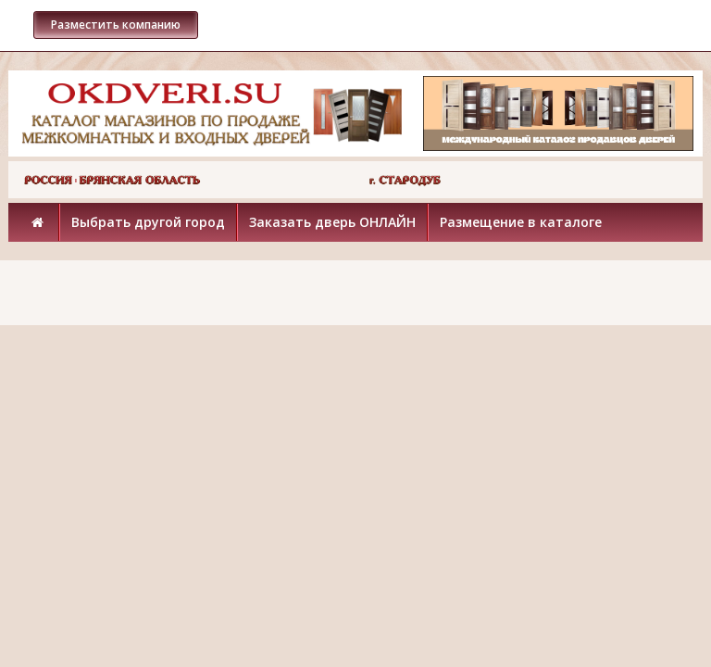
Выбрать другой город (148, 222)
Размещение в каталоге (521, 222)
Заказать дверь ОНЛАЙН (332, 222)
